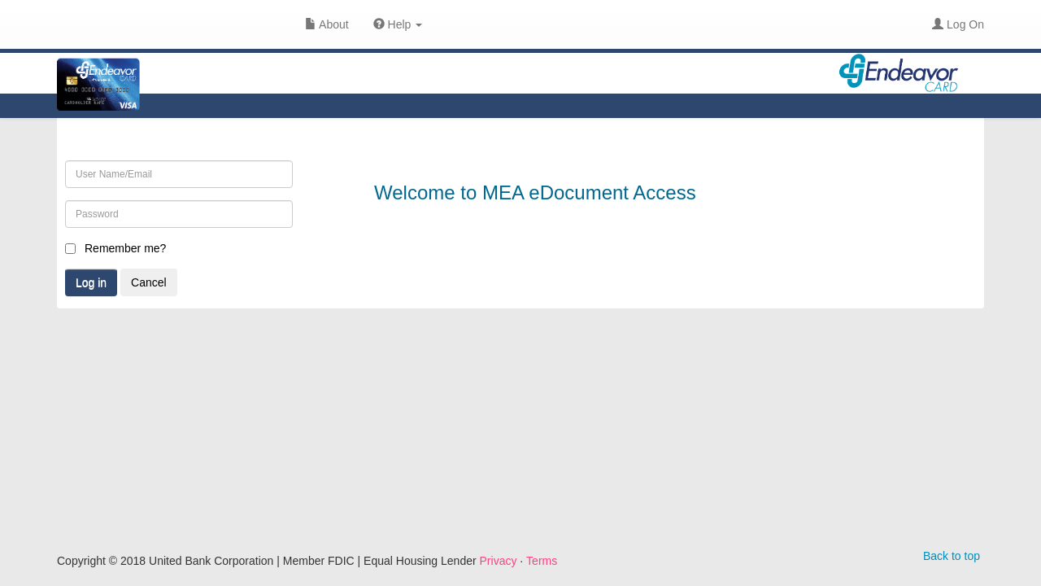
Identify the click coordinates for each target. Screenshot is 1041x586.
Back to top (951, 555)
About (327, 24)
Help (398, 24)
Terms (541, 560)
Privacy (498, 560)
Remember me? (125, 248)
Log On (958, 24)
